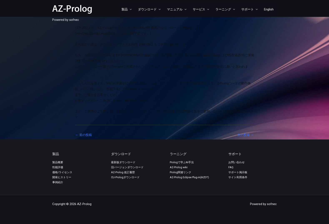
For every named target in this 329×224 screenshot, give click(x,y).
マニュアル (175, 9)
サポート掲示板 (237, 172)
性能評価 (57, 167)
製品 (124, 9)
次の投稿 (245, 135)
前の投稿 (83, 135)
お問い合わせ (236, 162)
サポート (247, 9)
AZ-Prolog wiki (179, 167)
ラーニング (223, 9)
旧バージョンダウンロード (127, 167)
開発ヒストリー (61, 177)
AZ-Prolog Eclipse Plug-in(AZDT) (189, 177)
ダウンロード (147, 9)
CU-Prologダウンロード (125, 177)
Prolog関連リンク (180, 172)
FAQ (230, 167)
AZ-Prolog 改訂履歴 (123, 172)
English (269, 9)
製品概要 (57, 162)
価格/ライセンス (62, 172)
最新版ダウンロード (123, 162)
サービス (199, 9)
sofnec (74, 20)
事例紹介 (57, 182)
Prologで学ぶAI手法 (182, 162)
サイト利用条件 (237, 177)
